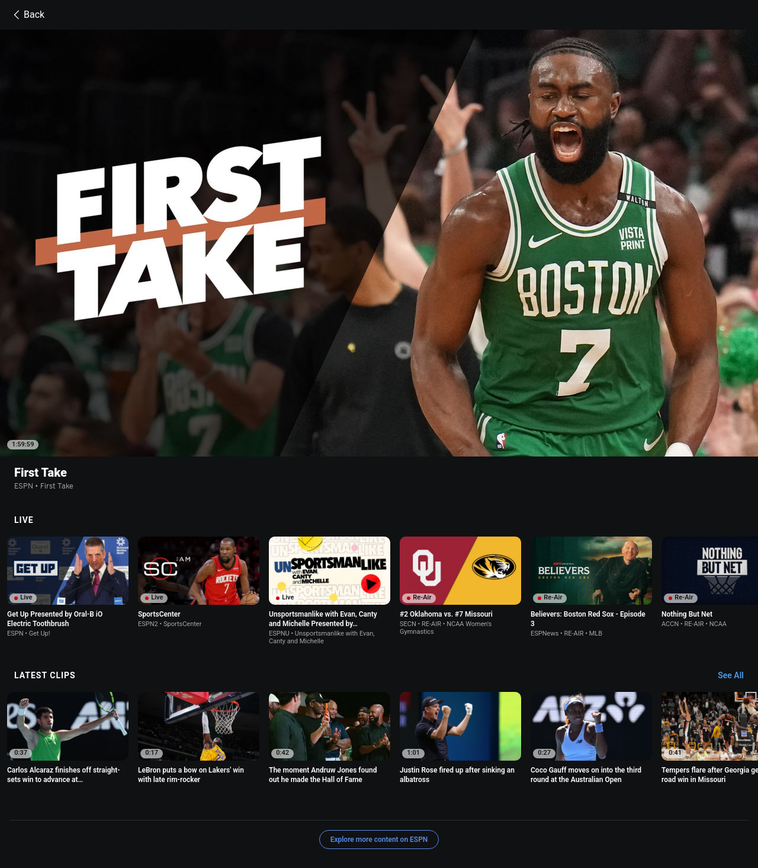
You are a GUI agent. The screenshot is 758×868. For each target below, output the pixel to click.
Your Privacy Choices (658, 803)
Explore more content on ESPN (379, 762)
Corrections (313, 814)
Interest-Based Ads (475, 803)
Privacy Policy (185, 803)
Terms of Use (129, 803)
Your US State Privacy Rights (268, 803)
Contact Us (126, 814)
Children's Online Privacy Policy (380, 803)
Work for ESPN (258, 814)
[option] (68, 509)
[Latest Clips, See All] (736, 599)
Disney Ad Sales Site (189, 814)
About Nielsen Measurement (565, 803)
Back (26, 15)
